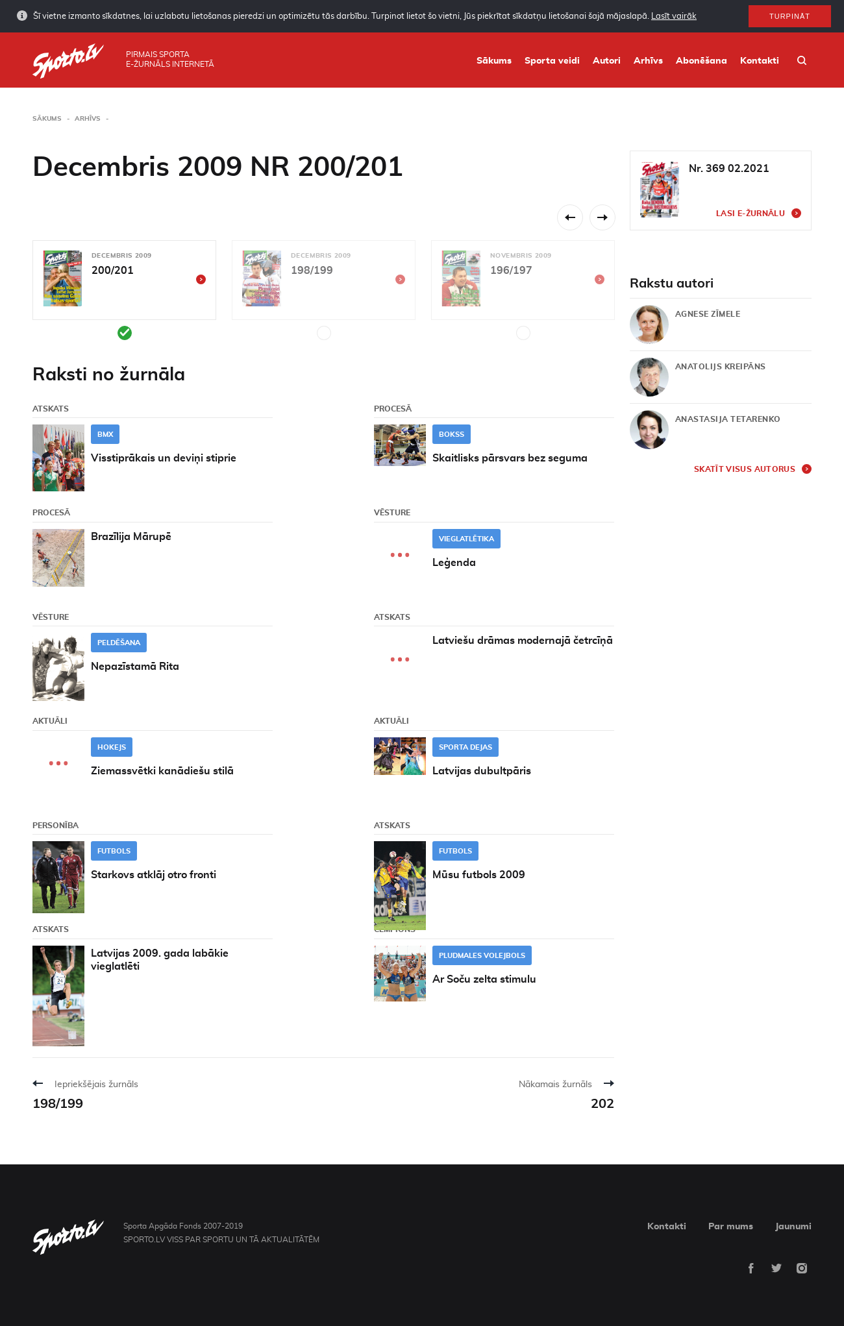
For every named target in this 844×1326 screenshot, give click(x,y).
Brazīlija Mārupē (131, 537)
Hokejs (111, 747)
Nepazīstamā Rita (135, 666)
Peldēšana (118, 642)
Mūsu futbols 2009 (478, 875)
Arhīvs (648, 61)
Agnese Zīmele (707, 314)
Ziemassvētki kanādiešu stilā (162, 771)
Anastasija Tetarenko (728, 419)
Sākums (494, 61)
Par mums (730, 1226)
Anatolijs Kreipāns (720, 367)
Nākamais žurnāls (555, 1084)
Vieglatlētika (466, 539)
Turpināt (789, 16)
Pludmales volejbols (482, 955)
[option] (124, 290)
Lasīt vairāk (674, 16)
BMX (105, 434)
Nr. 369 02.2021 (729, 169)
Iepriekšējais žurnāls (96, 1084)
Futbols (113, 851)
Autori (607, 61)
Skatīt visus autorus (744, 469)
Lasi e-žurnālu (750, 213)
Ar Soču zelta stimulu (484, 979)
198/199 (57, 1104)
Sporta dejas (465, 747)
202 (602, 1104)
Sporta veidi (552, 61)
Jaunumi (793, 1226)
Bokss (451, 434)
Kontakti (759, 61)
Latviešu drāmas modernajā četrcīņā (522, 640)
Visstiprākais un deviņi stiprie (163, 458)
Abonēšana (701, 61)
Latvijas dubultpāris (481, 771)
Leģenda (454, 563)
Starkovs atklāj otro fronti (153, 875)
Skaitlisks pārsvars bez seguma (510, 458)
